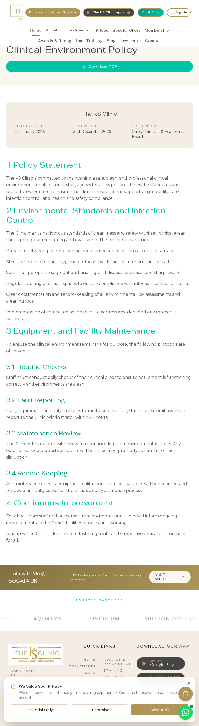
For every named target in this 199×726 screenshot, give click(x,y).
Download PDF (99, 66)
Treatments (82, 666)
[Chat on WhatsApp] (185, 712)
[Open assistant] (185, 694)
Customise (99, 710)
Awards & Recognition (118, 661)
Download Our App (163, 646)
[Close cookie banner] (188, 683)
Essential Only (39, 710)
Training (113, 670)
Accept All (159, 710)
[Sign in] (179, 12)
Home (89, 659)
